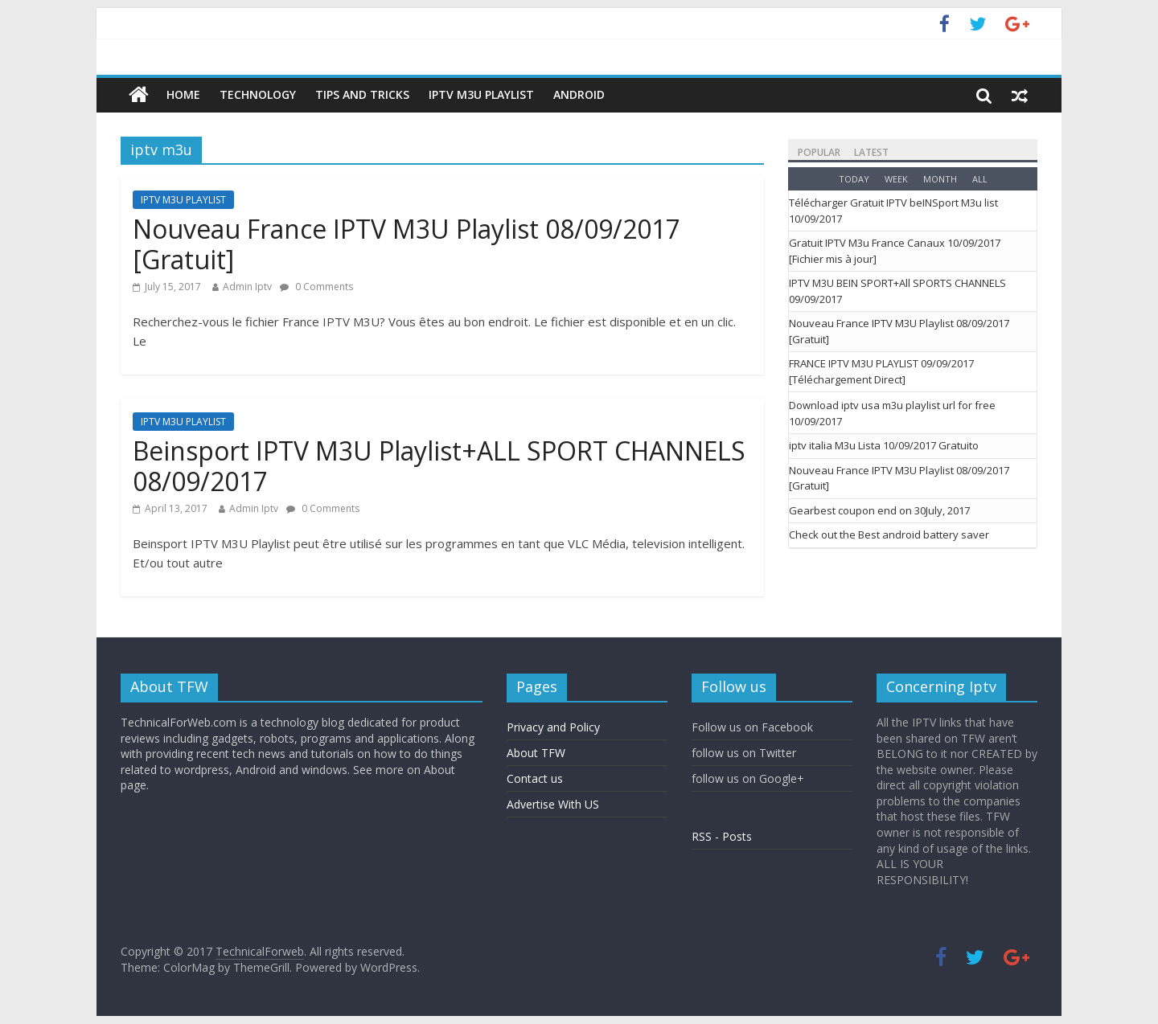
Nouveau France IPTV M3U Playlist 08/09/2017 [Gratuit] (406, 243)
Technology (258, 94)
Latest (871, 152)
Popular (819, 152)
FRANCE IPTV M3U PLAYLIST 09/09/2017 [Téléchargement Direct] (881, 371)
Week (896, 179)
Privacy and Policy (553, 727)
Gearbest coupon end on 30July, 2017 (879, 510)
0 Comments (316, 286)
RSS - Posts (722, 836)
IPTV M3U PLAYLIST (481, 94)
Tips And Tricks (362, 94)
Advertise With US (553, 804)
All (980, 179)
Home (183, 94)
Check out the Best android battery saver (889, 534)
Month (940, 179)
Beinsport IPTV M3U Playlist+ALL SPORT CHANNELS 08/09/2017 (439, 465)
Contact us (535, 778)
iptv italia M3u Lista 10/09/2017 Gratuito (884, 445)
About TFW (536, 752)
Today (854, 179)
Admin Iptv (247, 286)
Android (579, 94)
